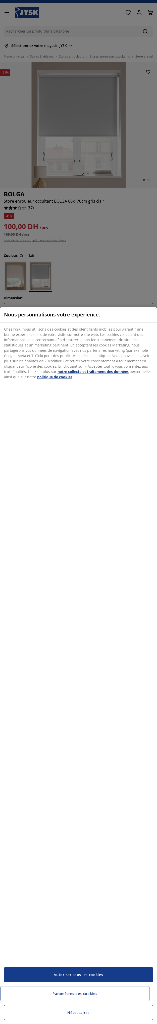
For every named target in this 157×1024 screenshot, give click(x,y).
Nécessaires (78, 1012)
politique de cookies (54, 376)
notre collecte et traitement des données (93, 371)
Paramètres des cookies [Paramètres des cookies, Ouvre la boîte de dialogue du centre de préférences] (75, 993)
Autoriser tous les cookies (78, 974)
